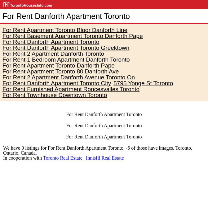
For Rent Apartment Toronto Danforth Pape (58, 65)
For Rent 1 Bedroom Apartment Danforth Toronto (66, 59)
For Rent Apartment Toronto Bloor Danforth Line (64, 30)
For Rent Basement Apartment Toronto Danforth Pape (72, 36)
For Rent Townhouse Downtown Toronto (54, 95)
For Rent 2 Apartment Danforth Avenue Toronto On (68, 77)
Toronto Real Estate (62, 158)
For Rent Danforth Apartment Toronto (50, 42)
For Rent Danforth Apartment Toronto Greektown (65, 47)
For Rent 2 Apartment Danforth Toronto (53, 53)
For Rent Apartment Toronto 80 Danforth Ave (60, 71)
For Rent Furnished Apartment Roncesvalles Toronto (70, 89)
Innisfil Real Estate (105, 158)
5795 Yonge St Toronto (143, 83)
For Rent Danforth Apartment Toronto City (56, 83)
